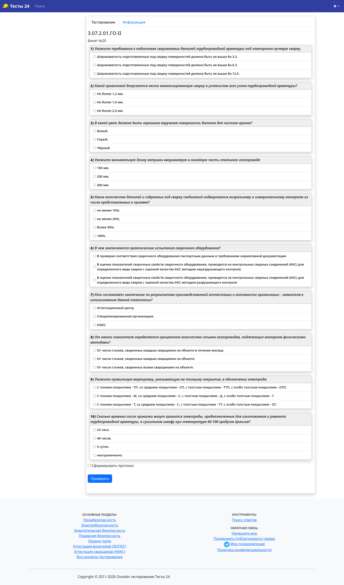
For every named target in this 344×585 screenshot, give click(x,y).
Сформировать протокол (112, 465)
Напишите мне (244, 533)
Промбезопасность (99, 520)
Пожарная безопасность (99, 535)
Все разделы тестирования (99, 556)
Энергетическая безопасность (99, 530)
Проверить (100, 478)
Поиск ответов (244, 520)
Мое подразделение (244, 543)
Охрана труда (99, 541)
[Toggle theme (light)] (336, 6)
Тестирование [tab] (103, 22)
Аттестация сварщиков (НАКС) (99, 551)
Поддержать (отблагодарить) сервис (244, 538)
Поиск (40, 6)
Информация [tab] (134, 22)
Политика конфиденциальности (244, 549)
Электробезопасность (99, 525)
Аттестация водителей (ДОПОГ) (99, 546)
